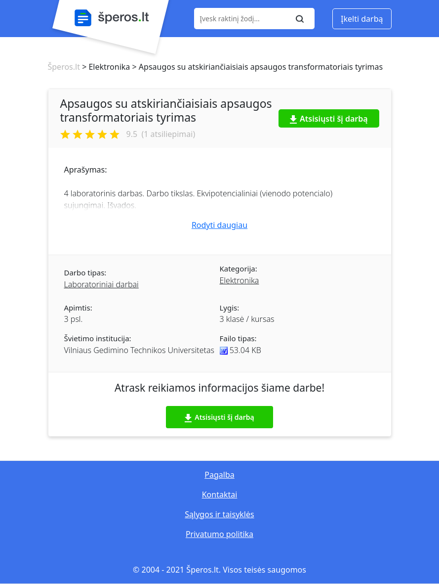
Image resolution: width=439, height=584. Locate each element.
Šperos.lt (64, 66)
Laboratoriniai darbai (101, 284)
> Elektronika (105, 66)
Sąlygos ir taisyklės (219, 514)
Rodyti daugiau (219, 225)
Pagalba (219, 474)
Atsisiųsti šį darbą (329, 118)
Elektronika (239, 280)
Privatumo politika (219, 534)
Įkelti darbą (362, 18)
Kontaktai (220, 494)
